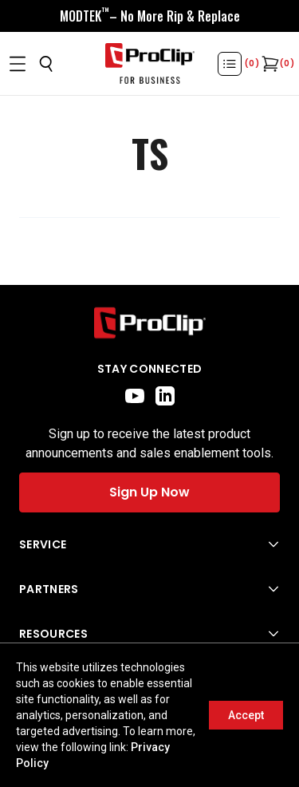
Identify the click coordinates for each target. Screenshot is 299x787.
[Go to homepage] (150, 64)
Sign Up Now (149, 492)
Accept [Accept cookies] (246, 715)
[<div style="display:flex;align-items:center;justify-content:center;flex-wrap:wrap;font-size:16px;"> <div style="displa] (150, 16)
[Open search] (46, 64)
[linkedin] (165, 395)
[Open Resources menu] (149, 633)
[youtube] (134, 395)
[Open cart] (269, 63)
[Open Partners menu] (149, 589)
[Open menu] (18, 64)
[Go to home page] (149, 323)
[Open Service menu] (149, 544)
